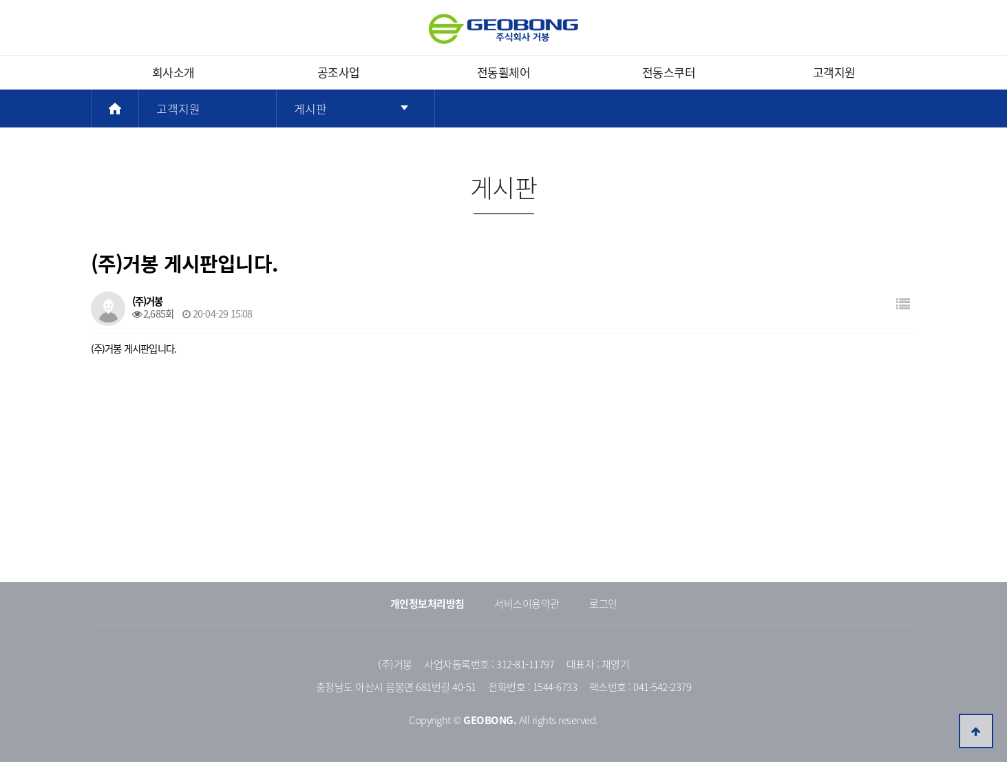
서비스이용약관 (527, 603)
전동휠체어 (504, 72)
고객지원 (834, 72)
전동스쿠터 (669, 72)
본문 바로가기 (0, 0)
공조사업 (338, 72)
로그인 (603, 603)
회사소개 (173, 72)
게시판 (310, 108)
